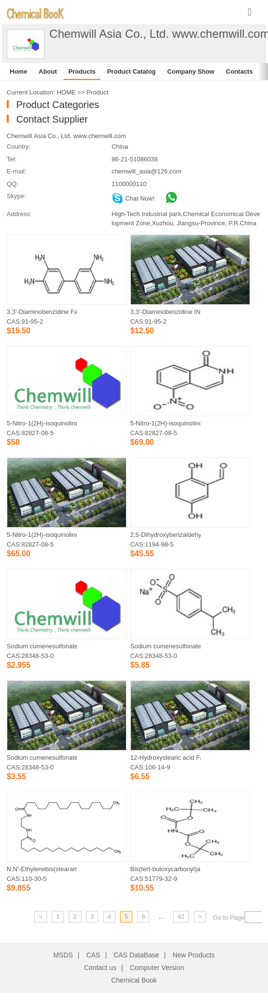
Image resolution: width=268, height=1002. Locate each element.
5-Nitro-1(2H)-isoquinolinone (42, 423)
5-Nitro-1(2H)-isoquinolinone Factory (165, 423)
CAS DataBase (136, 955)
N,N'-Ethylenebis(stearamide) (42, 869)
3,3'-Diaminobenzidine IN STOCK (165, 311)
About (48, 71)
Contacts (239, 71)
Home (18, 71)
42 (180, 916)
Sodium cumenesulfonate (42, 757)
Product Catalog (131, 71)
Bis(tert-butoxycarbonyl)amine (165, 869)
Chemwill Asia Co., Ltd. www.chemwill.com (66, 136)
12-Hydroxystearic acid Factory (165, 757)
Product (98, 92)
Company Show (191, 71)
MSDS (63, 955)
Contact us (100, 967)
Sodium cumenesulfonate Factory (165, 646)
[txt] (256, 917)
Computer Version (157, 967)
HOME (66, 92)
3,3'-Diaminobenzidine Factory (42, 311)
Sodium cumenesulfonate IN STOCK (42, 646)
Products (81, 71)
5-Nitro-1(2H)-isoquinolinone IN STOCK (42, 534)
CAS (93, 955)
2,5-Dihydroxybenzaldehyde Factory (165, 534)
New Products (194, 955)
